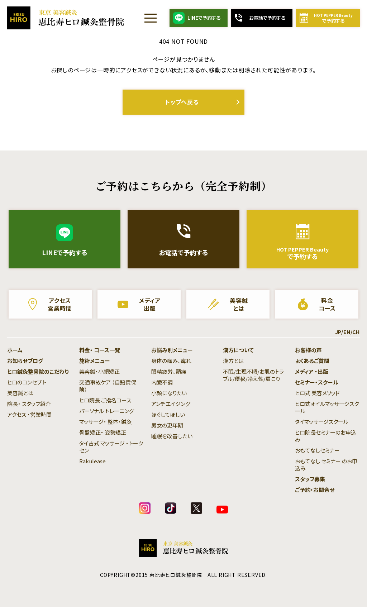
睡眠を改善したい (171, 436)
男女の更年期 (167, 425)
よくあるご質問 (312, 360)
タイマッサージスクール (321, 421)
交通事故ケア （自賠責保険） (107, 385)
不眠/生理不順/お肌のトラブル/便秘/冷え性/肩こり (253, 375)
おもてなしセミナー (317, 450)
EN (347, 331)
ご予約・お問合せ (314, 489)
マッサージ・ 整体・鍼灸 (105, 421)
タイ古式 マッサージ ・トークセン (111, 446)
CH (356, 331)
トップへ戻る (182, 101)
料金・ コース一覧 (99, 350)
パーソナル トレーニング (106, 411)
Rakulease (92, 461)
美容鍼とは (20, 393)
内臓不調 (162, 382)
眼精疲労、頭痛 (168, 371)
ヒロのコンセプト (26, 382)
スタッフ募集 (310, 479)
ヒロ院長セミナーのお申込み (325, 436)
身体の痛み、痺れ (171, 360)
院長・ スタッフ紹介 (29, 403)
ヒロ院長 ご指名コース (105, 400)
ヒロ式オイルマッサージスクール (327, 407)
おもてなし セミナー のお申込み (326, 464)
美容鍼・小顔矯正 (99, 371)
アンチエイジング (170, 403)
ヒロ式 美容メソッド (317, 393)
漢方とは (233, 360)
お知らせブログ (25, 360)
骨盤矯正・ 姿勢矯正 (102, 432)
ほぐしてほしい (168, 414)
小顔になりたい (169, 393)
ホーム (15, 350)
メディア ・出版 (311, 371)
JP (338, 331)
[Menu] (150, 18)
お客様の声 (308, 350)
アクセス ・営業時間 (29, 414)
